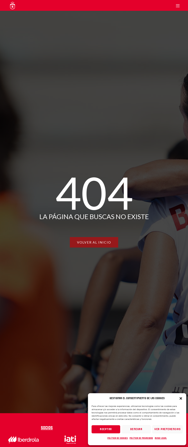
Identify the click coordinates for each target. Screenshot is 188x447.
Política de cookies (117, 438)
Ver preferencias (167, 429)
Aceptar (106, 429)
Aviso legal (161, 438)
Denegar (136, 429)
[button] (181, 398)
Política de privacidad (141, 438)
